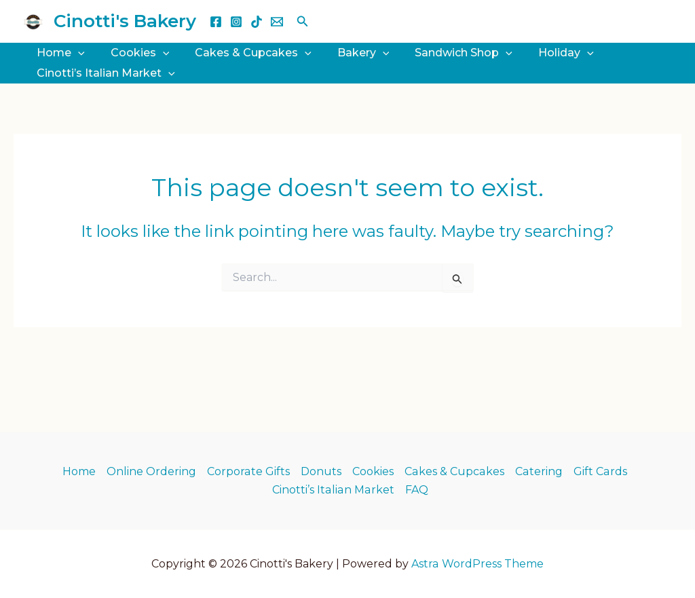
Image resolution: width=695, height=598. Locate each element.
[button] (303, 22)
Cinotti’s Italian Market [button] (104, 73)
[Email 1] (277, 22)
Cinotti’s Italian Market (334, 489)
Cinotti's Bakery (125, 21)
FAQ (416, 489)
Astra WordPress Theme (478, 563)
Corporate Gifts (250, 471)
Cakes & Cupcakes (455, 471)
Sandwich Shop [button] (445, 53)
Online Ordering (153, 471)
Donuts (322, 471)
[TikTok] (256, 22)
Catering (538, 471)
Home (81, 471)
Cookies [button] (134, 53)
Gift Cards (599, 471)
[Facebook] (216, 22)
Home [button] (59, 53)
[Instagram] (236, 22)
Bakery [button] (349, 53)
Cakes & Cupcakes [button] (243, 53)
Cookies (374, 471)
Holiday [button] (543, 53)
